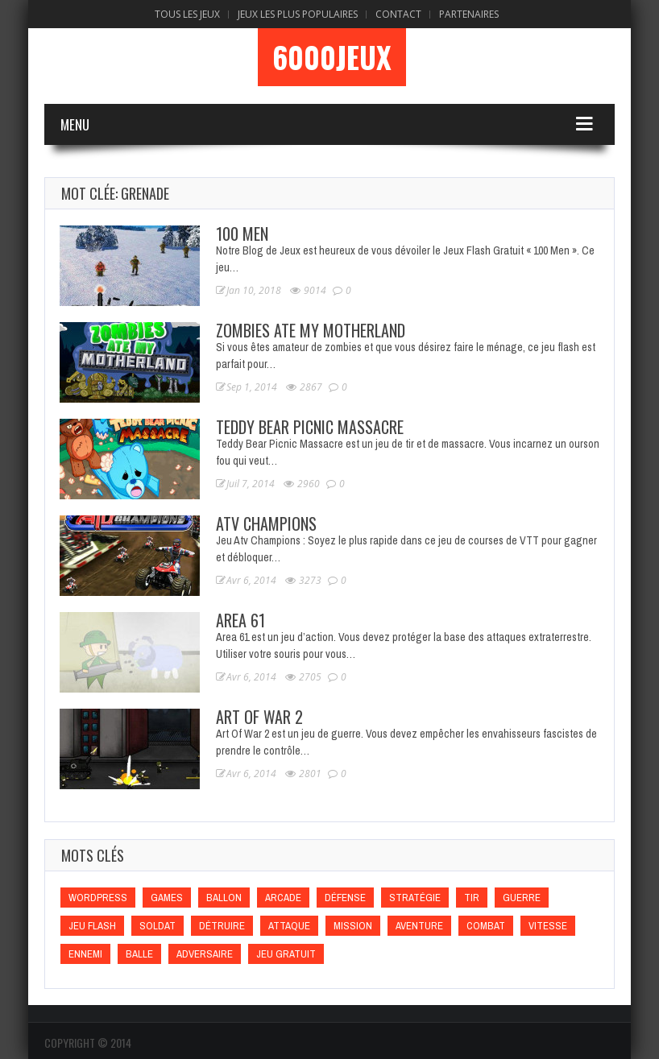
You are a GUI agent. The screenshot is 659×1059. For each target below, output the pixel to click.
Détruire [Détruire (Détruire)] (222, 926)
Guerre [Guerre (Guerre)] (522, 897)
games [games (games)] (167, 897)
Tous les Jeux (187, 14)
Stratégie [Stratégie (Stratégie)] (415, 897)
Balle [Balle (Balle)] (139, 954)
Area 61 (240, 620)
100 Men (242, 233)
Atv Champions (266, 523)
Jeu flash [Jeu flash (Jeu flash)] (92, 926)
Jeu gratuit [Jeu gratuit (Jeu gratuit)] (286, 954)
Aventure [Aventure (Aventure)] (419, 926)
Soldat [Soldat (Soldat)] (157, 926)
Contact (398, 14)
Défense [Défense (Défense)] (345, 897)
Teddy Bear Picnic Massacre (310, 427)
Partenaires (469, 14)
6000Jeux (332, 57)
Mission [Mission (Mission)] (353, 926)
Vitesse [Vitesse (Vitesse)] (547, 926)
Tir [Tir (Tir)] (471, 897)
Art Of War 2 (259, 717)
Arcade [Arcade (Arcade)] (283, 897)
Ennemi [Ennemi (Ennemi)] (85, 954)
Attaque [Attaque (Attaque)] (289, 926)
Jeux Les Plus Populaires (298, 14)
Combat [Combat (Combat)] (485, 926)
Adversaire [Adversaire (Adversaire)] (204, 954)
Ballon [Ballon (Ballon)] (224, 897)
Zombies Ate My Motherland (310, 330)
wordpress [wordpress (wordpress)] (97, 897)
